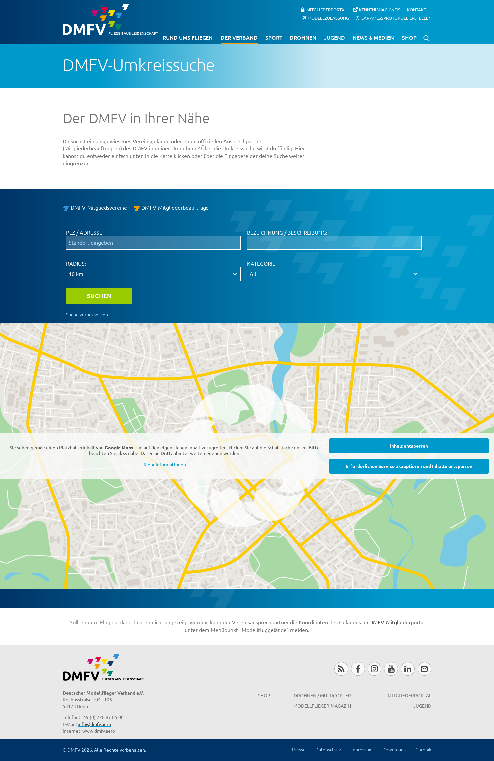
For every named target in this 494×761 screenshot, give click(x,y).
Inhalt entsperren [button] (409, 446)
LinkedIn (407, 669)
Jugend (334, 37)
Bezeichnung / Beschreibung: (287, 232)
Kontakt (416, 9)
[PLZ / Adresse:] (153, 243)
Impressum (361, 749)
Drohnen (303, 37)
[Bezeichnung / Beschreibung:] (334, 243)
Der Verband (239, 37)
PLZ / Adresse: (85, 232)
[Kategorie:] (334, 274)
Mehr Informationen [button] (165, 464)
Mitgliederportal (326, 9)
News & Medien (373, 37)
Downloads (394, 749)
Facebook (358, 669)
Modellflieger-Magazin (322, 706)
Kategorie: (262, 263)
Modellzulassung (328, 17)
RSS (341, 669)
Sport (273, 37)
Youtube (391, 669)
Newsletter (424, 669)
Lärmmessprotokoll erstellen (396, 17)
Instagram (374, 669)
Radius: (76, 263)
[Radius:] (153, 274)
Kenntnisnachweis (379, 9)
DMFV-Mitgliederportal (397, 622)
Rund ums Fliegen (188, 37)
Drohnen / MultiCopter (322, 695)
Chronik (423, 749)
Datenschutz (328, 749)
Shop (409, 37)
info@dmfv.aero (94, 724)
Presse (299, 749)
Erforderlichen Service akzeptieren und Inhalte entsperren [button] (409, 466)
